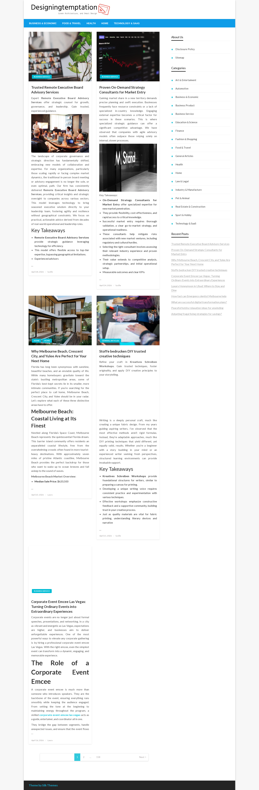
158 (98, 757)
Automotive (181, 88)
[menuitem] (42, 23)
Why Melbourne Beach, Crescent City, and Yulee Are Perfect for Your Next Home (59, 356)
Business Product (185, 105)
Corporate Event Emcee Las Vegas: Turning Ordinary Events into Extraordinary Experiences (58, 606)
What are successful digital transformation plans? (199, 302)
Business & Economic (42, 23)
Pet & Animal (182, 198)
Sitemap (179, 57)
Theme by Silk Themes (43, 785)
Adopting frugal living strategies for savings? (196, 313)
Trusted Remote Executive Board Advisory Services (57, 89)
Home (104, 23)
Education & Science (186, 122)
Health (91, 23)
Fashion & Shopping (186, 139)
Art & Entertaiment (185, 80)
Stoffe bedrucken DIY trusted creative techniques (122, 353)
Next (141, 757)
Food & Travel (71, 23)
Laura (50, 494)
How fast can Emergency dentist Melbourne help (198, 296)
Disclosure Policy (185, 49)
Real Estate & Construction (190, 206)
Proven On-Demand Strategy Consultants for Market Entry (122, 89)
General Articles (110, 341)
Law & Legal (182, 181)
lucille (50, 272)
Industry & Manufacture (188, 189)
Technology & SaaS (127, 23)
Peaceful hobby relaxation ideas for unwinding (197, 307)
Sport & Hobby (183, 215)
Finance (179, 130)
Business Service (42, 77)
